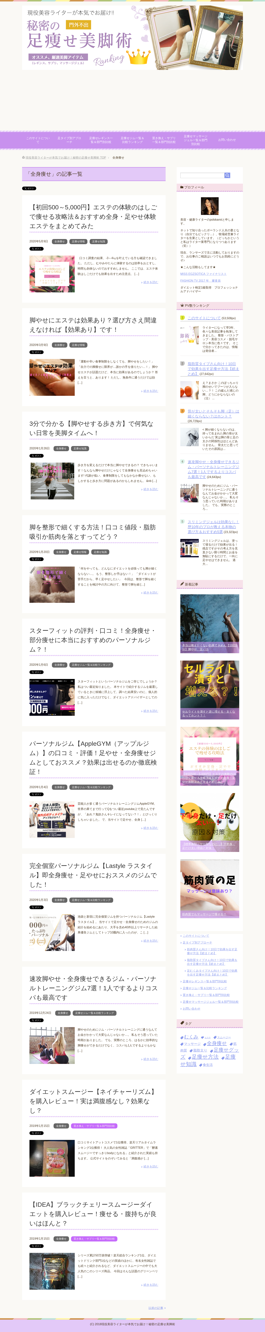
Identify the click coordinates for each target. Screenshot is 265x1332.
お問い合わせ (227, 139)
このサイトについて (38, 140)
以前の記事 (156, 1308)
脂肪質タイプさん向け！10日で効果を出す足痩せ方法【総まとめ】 (213, 369)
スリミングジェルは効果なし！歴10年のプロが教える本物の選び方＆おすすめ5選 (213, 527)
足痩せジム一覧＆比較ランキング (132, 140)
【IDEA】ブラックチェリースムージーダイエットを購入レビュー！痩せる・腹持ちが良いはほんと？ (93, 1214)
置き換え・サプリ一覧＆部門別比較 (164, 140)
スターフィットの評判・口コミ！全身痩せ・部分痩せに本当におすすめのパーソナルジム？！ (92, 640)
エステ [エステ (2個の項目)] (208, 1037)
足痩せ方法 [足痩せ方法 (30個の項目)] (205, 1057)
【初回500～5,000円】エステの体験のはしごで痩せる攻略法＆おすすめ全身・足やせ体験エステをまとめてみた (93, 216)
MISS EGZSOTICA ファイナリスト (203, 273)
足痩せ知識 (98, 241)
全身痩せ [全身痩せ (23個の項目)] (217, 1043)
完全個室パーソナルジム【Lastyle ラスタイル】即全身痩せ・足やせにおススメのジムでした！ (93, 875)
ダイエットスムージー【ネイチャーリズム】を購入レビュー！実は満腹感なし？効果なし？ (93, 1101)
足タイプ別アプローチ (69, 140)
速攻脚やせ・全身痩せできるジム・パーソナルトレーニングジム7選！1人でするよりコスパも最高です (93, 988)
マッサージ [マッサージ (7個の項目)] (192, 1044)
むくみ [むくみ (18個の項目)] (191, 1036)
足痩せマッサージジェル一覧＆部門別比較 (195, 140)
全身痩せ (59, 241)
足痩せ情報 (78, 241)
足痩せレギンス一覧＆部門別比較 (101, 140)
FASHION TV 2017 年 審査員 (200, 280)
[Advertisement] (132, 103)
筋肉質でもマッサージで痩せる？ (204, 914)
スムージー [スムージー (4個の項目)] (224, 1037)
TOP (66, 157)
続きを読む (151, 282)
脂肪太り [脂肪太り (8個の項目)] (200, 1050)
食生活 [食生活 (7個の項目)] (208, 1065)
